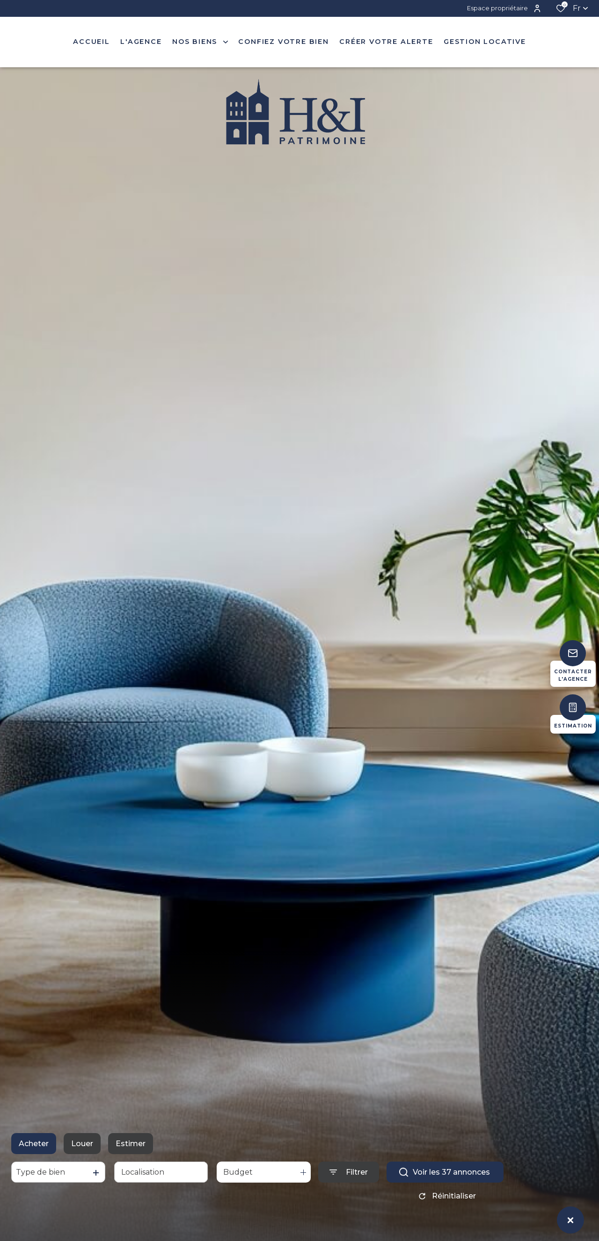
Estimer (131, 1143)
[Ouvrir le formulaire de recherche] (348, 1172)
